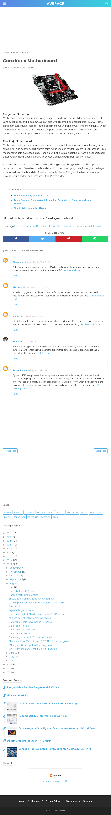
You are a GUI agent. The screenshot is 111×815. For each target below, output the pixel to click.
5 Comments (28, 68)
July (11, 587)
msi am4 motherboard (73, 270)
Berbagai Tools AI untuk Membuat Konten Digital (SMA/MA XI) (54, 749)
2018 (9, 564)
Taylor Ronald (20, 370)
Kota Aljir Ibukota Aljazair (22, 591)
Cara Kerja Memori (46, 226)
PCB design (45, 353)
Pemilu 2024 (96, 513)
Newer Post (10, 451)
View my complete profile (55, 781)
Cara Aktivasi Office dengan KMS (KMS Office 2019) (48, 703)
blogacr (29, 513)
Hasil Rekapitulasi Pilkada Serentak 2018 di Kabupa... (37, 614)
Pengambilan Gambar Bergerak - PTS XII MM (33, 687)
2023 (10, 544)
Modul (60, 513)
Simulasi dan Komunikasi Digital (30, 208)
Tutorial (45, 517)
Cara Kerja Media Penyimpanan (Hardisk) (79, 226)
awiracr (55, 3)
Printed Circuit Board (91, 324)
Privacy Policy (53, 801)
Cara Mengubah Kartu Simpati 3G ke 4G (30, 637)
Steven (16, 288)
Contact (35, 801)
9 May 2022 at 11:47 (37, 370)
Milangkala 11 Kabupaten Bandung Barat (31, 645)
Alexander (18, 262)
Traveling (33, 517)
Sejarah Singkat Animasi (22, 610)
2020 (10, 556)
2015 (9, 668)
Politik (7, 517)
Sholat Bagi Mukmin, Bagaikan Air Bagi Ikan (32, 599)
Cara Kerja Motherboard (22, 629)
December (15, 568)
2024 (10, 541)
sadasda (17, 316)
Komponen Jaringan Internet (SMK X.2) (34, 196)
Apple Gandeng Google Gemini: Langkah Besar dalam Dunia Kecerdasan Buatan (52, 202)
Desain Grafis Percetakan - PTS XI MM (29, 741)
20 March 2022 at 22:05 (34, 316)
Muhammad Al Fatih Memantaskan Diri (30, 618)
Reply (15, 276)
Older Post (101, 451)
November (15, 572)
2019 (9, 560)
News (84, 513)
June (12, 653)
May (12, 657)
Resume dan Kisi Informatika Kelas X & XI (42, 716)
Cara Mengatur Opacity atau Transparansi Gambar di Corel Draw (57, 728)
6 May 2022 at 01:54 (32, 342)
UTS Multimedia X (17, 695)
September (15, 579)
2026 (10, 533)
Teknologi (19, 517)
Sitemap (88, 801)
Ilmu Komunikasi (45, 513)
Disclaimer (72, 801)
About (21, 801)
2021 (9, 552)
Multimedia (72, 513)
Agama (7, 513)
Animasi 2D (15, 606)
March (13, 660)
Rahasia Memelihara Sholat (23, 595)
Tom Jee (17, 342)
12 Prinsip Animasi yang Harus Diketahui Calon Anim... (37, 602)
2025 (10, 537)
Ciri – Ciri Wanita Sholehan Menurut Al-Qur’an (33, 649)
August (13, 583)
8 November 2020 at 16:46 (34, 288)
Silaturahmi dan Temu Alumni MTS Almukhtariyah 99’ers (39, 641)
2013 (9, 672)
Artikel (18, 513)
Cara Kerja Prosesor (24, 226)
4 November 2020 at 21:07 (37, 262)
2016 (9, 664)
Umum (56, 517)
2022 (10, 548)
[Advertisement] (55, 20)
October (14, 575)
